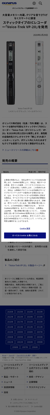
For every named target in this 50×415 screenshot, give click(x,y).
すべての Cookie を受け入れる (25, 235)
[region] (25, 207)
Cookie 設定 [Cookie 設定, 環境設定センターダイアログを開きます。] (25, 228)
